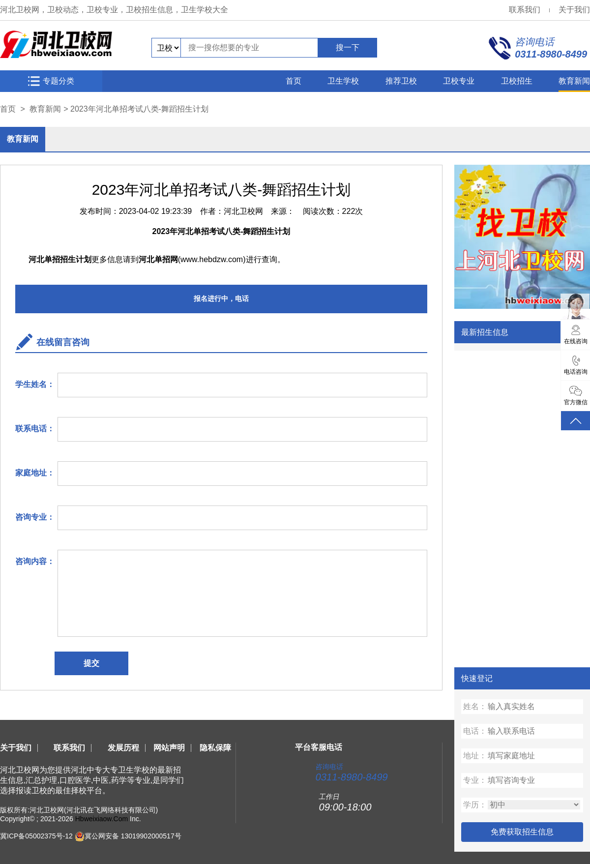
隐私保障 (215, 748)
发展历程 (123, 748)
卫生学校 (343, 81)
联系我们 (524, 9)
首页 (293, 81)
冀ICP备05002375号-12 (36, 836)
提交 (91, 663)
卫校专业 (458, 81)
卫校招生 (516, 81)
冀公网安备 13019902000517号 (133, 836)
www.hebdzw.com (211, 259)
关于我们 (574, 9)
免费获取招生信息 (522, 832)
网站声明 (169, 748)
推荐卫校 (401, 81)
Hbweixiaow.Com (101, 819)
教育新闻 (574, 81)
